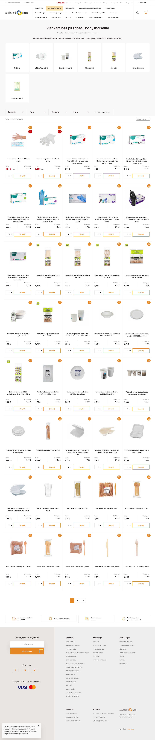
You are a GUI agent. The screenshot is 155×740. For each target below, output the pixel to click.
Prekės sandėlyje (102, 112)
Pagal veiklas (39, 8)
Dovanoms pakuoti (41, 17)
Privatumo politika (77, 3)
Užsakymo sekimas (125, 642)
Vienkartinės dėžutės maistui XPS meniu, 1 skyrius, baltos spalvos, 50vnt (77, 452)
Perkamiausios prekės (126, 3)
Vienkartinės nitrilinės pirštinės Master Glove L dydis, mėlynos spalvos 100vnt (77, 161)
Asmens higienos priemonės (58, 13)
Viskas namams (110, 8)
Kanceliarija (113, 13)
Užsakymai (123, 649)
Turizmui (68, 17)
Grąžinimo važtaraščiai (127, 653)
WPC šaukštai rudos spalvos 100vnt (18, 567)
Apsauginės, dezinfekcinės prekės (90, 8)
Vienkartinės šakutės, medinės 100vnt (136, 567)
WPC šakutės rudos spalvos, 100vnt (77, 567)
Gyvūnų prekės (56, 17)
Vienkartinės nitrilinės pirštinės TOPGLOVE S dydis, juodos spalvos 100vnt (107, 219)
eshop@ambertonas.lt (102, 721)
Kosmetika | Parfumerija (79, 13)
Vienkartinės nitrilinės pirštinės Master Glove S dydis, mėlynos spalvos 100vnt (18, 219)
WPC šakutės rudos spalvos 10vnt (48, 567)
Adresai (122, 656)
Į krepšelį (22, 176)
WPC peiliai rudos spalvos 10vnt (77, 508)
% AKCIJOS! (61, 3)
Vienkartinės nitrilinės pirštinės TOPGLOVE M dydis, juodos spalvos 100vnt (137, 219)
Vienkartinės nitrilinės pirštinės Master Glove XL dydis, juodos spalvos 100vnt (136, 161)
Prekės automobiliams (96, 17)
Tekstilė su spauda (113, 17)
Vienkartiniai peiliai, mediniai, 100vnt (107, 567)
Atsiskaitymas (97, 3)
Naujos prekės (114, 3)
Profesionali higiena (54, 8)
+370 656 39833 (100, 717)
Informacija (97, 638)
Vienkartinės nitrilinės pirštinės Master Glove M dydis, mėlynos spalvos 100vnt (107, 161)
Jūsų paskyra (124, 638)
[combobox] (143, 119)
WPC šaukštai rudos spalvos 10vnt (136, 508)
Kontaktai (96, 656)
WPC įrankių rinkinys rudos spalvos (48, 450)
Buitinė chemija (39, 13)
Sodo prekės (80, 17)
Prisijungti (123, 663)
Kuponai (122, 660)
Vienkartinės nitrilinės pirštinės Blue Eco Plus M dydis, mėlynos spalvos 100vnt (77, 219)
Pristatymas (106, 3)
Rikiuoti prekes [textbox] (141, 119)
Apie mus (68, 3)
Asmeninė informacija (126, 645)
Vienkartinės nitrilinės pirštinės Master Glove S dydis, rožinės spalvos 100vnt (18, 278)
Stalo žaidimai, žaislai (98, 13)
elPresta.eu (130, 729)
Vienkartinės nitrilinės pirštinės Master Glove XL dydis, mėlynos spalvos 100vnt (48, 219)
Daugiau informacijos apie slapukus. (16, 734)
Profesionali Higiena (73, 645)
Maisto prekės (70, 8)
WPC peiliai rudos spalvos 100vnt (107, 508)
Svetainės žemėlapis (100, 660)
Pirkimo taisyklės (88, 3)
